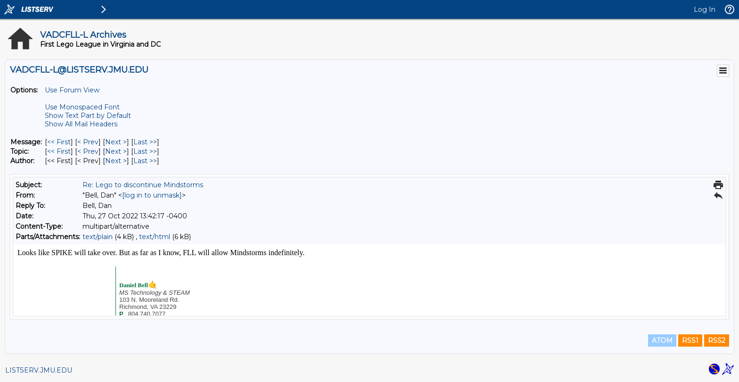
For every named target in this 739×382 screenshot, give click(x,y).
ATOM (662, 340)
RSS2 (716, 340)
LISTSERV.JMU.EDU (38, 370)
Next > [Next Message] (116, 142)
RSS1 (690, 340)
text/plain (97, 237)
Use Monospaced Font (82, 107)
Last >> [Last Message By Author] (145, 161)
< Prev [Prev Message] (88, 142)
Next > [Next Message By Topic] (116, 151)
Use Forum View (72, 90)
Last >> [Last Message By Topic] (145, 151)
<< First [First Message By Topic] (59, 151)
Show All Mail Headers (81, 124)
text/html (154, 237)
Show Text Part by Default (88, 115)
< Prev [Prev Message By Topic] (88, 151)
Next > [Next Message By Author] (116, 161)
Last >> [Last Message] (145, 142)
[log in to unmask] (152, 195)
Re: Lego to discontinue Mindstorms (142, 185)
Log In (704, 9)
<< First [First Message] (59, 142)
